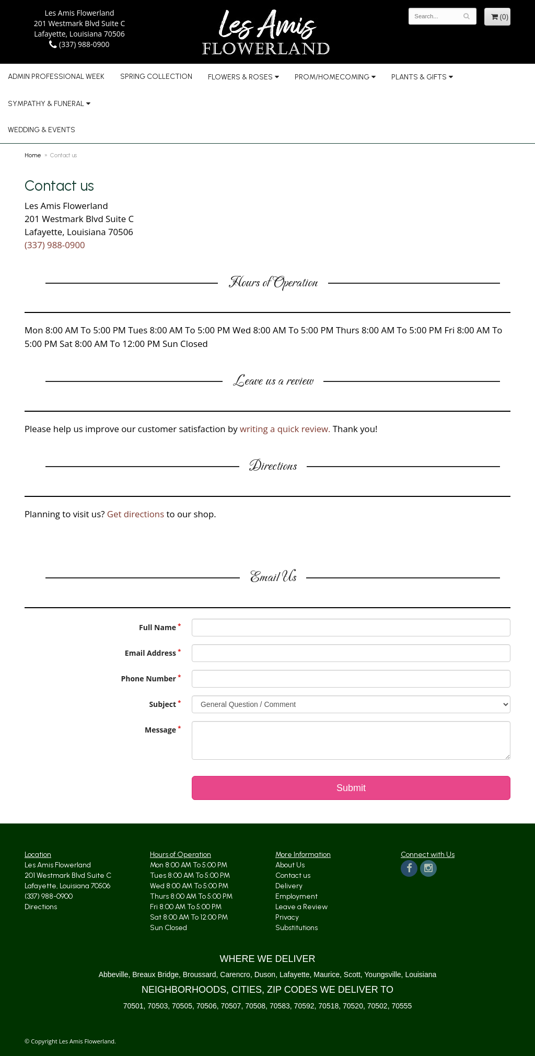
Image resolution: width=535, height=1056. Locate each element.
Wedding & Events (41, 129)
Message (160, 730)
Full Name (157, 627)
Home (33, 155)
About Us (290, 865)
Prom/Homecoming (332, 77)
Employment (296, 896)
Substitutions (296, 927)
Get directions (135, 514)
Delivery (289, 885)
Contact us (292, 875)
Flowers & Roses (240, 77)
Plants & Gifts (419, 77)
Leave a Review (301, 906)
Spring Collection (156, 76)
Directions (41, 906)
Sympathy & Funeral (46, 103)
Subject (162, 704)
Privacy (287, 917)
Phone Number (148, 678)
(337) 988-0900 (79, 44)
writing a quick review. (285, 429)
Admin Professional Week (56, 76)
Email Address (150, 653)
